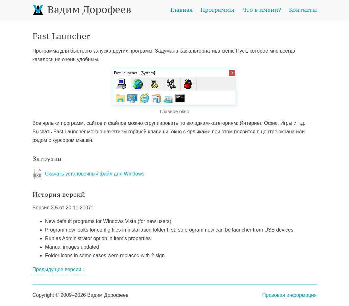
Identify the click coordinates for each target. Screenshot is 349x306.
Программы (217, 9)
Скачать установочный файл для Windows (94, 173)
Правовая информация (289, 295)
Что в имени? (261, 9)
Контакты (303, 9)
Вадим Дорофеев (82, 9)
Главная (182, 9)
